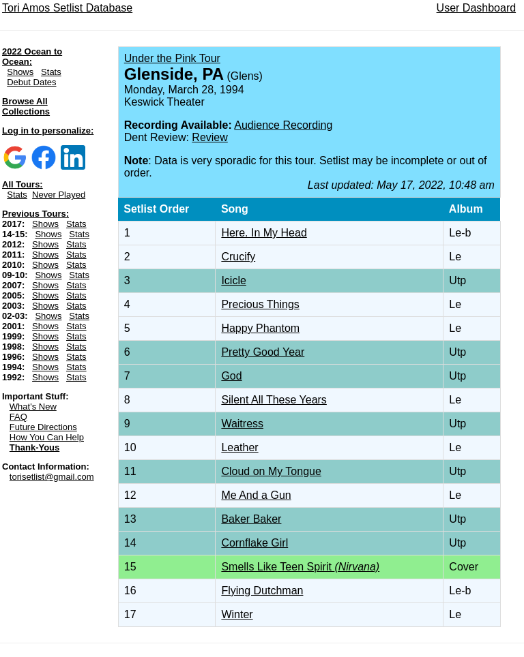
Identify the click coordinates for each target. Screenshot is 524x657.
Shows (20, 72)
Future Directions (43, 427)
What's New (33, 406)
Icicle (233, 280)
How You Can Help (47, 437)
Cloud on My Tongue (271, 471)
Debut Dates (31, 82)
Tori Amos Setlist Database (67, 8)
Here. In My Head (263, 233)
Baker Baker (251, 519)
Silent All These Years (273, 400)
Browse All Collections (26, 106)
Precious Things (260, 304)
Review (209, 137)
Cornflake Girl (254, 543)
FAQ (18, 417)
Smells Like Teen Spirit (300, 566)
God (231, 376)
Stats (51, 72)
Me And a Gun (256, 495)
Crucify (238, 256)
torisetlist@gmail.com (52, 477)
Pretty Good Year (262, 352)
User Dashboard (476, 8)
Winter (236, 614)
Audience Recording (283, 125)
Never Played (58, 194)
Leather (239, 447)
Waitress (242, 423)
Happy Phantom (260, 328)
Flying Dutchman (262, 590)
